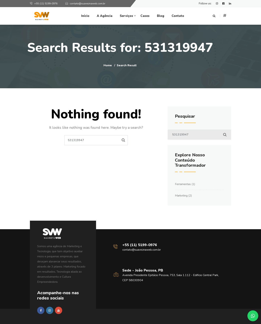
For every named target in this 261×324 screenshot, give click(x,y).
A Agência (104, 16)
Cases (145, 16)
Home (107, 65)
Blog (160, 16)
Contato (178, 16)
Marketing (181, 196)
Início (85, 16)
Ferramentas (183, 184)
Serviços (126, 16)
